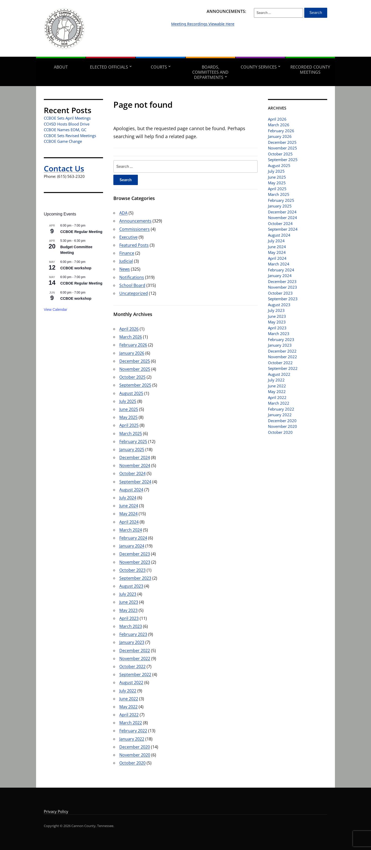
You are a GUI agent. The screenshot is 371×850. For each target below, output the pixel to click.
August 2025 (131, 393)
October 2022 (132, 666)
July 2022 (127, 691)
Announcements (135, 221)
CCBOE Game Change (63, 141)
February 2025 (133, 441)
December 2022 (134, 650)
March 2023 (130, 626)
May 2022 (128, 707)
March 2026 (130, 337)
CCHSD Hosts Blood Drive (66, 124)
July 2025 (127, 401)
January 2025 (131, 449)
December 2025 (134, 361)
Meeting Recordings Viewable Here (228, 31)
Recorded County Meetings (310, 69)
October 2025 (132, 377)
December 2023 (134, 554)
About (61, 67)
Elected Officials (109, 67)
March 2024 (130, 530)
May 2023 (128, 610)
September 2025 (135, 385)
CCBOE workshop (75, 268)
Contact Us (64, 168)
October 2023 (132, 570)
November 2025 (134, 369)
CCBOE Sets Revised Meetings (70, 135)
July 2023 (127, 594)
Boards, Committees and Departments (210, 72)
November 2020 (134, 755)
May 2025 (128, 417)
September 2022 (135, 674)
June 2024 (128, 506)
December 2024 (134, 457)
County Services (259, 67)
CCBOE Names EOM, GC (65, 129)
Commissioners (134, 229)
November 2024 (134, 465)
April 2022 (129, 715)
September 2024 (135, 482)
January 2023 (131, 642)
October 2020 (132, 763)
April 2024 (129, 522)
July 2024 (127, 498)
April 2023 (129, 618)
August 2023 (131, 586)
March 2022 (130, 723)
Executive (128, 237)
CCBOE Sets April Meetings (67, 118)
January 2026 (131, 353)
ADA (123, 213)
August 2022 (131, 682)
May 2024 (128, 513)
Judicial (126, 261)
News (124, 269)
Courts (159, 67)
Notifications (131, 277)
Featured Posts (134, 245)
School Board (132, 285)
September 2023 (135, 578)
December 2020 (134, 747)
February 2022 (133, 731)
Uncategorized (133, 293)
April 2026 (129, 329)
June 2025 (128, 409)
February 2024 (133, 538)
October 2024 (132, 473)
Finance (126, 253)
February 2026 (133, 345)
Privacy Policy (56, 811)
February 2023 (133, 634)
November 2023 (134, 562)
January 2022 (131, 739)
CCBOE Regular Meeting (81, 232)
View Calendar (55, 309)
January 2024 (131, 546)
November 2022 (134, 658)
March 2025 (130, 433)
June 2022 (128, 699)
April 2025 (129, 425)
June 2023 (128, 602)
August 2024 (131, 490)
